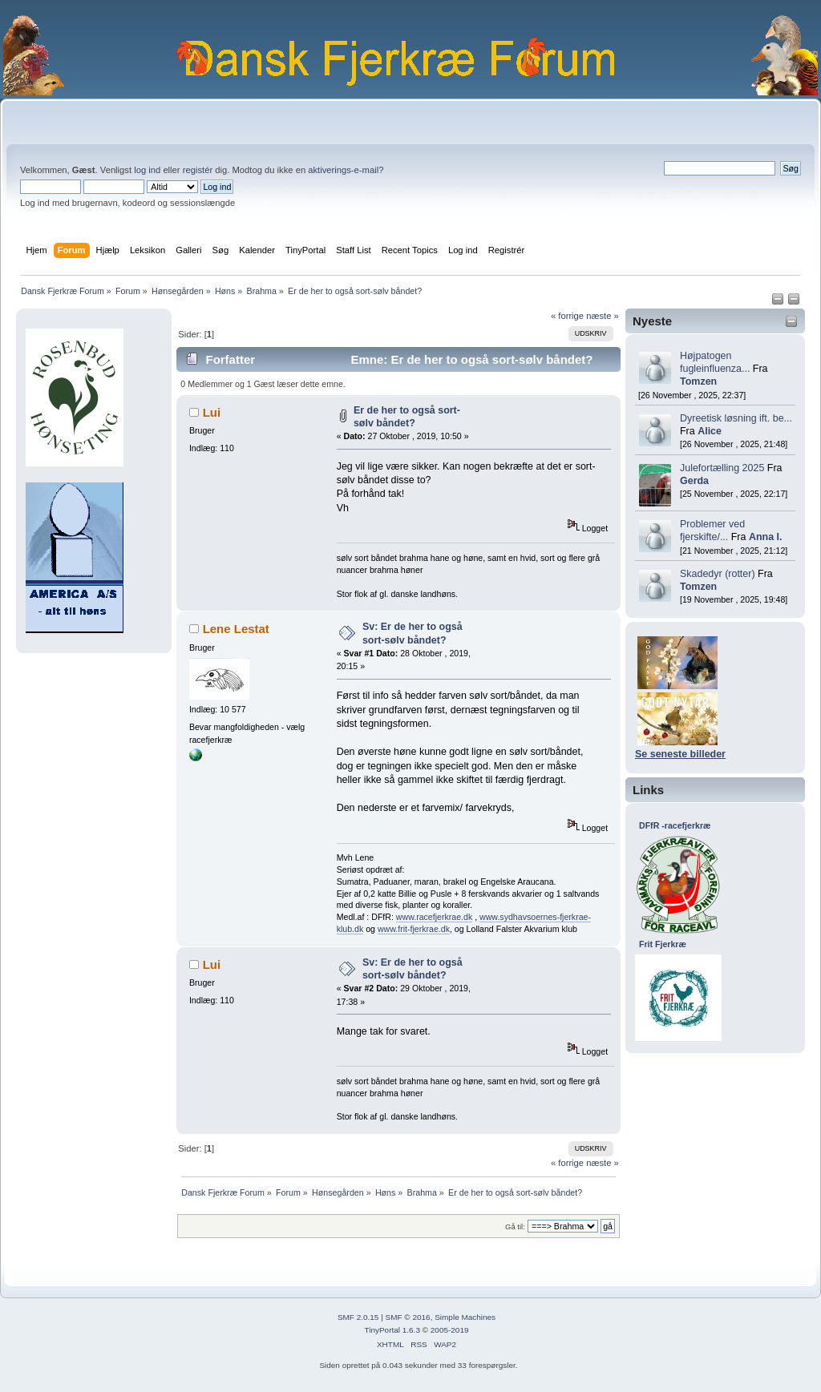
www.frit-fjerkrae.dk (414, 929)
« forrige (567, 316)
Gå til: (515, 1226)
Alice (710, 431)
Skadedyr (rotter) (717, 573)
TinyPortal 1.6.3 (391, 1329)
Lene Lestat (236, 628)
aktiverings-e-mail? (345, 170)
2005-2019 (450, 1329)
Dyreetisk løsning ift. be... (736, 418)
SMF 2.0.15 (358, 1317)
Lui (211, 412)
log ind (147, 170)
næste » (602, 316)
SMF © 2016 (408, 1317)
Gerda (694, 480)
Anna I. (766, 537)
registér (197, 170)
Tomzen (698, 381)
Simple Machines (465, 1317)
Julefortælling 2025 (722, 468)
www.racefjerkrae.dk (434, 917)
